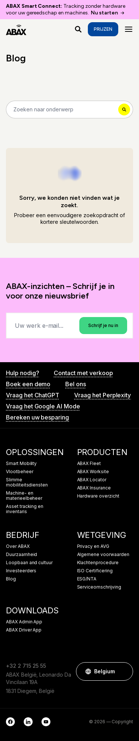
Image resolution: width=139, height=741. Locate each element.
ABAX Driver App (24, 630)
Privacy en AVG (93, 546)
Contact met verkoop (83, 373)
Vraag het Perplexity (102, 395)
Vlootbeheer (19, 471)
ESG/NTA (87, 579)
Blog (11, 579)
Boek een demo (28, 384)
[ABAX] (16, 29)
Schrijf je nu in (103, 325)
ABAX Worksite (93, 471)
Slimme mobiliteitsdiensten (27, 482)
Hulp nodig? (22, 373)
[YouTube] (46, 721)
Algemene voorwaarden (103, 554)
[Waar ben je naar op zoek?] (78, 29)
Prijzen (103, 29)
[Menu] (128, 29)
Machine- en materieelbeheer (24, 496)
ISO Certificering (95, 570)
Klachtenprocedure (98, 562)
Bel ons (75, 384)
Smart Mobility (21, 463)
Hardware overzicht (98, 496)
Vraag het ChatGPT (32, 395)
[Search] (69, 109)
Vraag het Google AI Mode (43, 406)
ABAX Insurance (94, 488)
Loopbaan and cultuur (29, 562)
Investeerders (21, 570)
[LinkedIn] (28, 721)
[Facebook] (10, 721)
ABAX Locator (91, 479)
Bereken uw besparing (37, 417)
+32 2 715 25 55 (26, 666)
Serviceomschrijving (99, 587)
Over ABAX (18, 546)
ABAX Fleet (89, 463)
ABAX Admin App (24, 621)
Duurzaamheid (21, 554)
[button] (124, 671)
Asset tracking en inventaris (24, 509)
